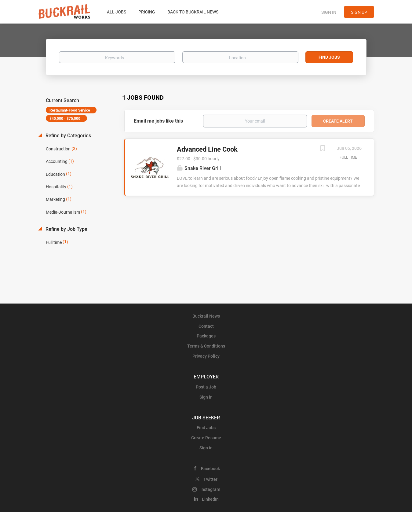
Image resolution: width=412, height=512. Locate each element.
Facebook (210, 468)
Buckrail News (206, 316)
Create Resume (206, 437)
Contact (206, 326)
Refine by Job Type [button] (65, 229)
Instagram (210, 489)
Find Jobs (329, 57)
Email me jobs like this (158, 121)
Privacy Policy (206, 356)
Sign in (328, 12)
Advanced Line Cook (207, 149)
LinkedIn (210, 499)
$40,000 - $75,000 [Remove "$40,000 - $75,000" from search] (64, 118)
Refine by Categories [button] (67, 135)
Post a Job (206, 387)
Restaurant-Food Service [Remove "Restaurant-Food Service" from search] (69, 110)
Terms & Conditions (206, 346)
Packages (206, 335)
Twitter (210, 479)
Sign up (359, 12)
